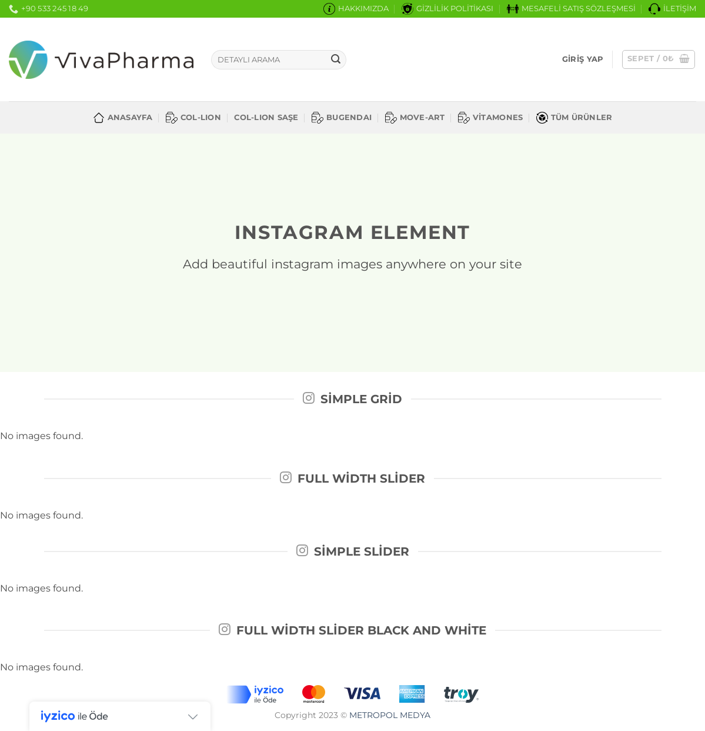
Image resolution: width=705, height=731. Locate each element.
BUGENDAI (342, 118)
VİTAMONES (490, 118)
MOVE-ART (415, 118)
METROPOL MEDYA (389, 715)
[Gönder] (336, 60)
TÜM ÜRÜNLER (574, 118)
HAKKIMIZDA (356, 9)
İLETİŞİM (672, 9)
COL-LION (193, 118)
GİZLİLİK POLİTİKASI (447, 9)
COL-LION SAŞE (266, 117)
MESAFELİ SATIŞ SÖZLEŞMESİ (571, 9)
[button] (582, 59)
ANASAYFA (123, 118)
